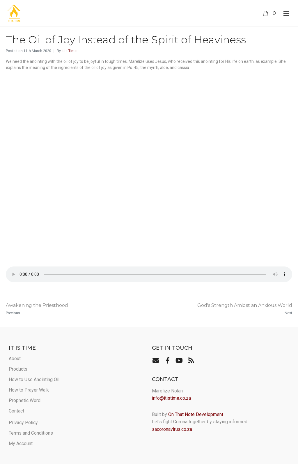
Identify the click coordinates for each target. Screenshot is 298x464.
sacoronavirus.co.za (172, 429)
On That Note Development (195, 414)
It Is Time (69, 51)
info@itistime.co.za (171, 398)
